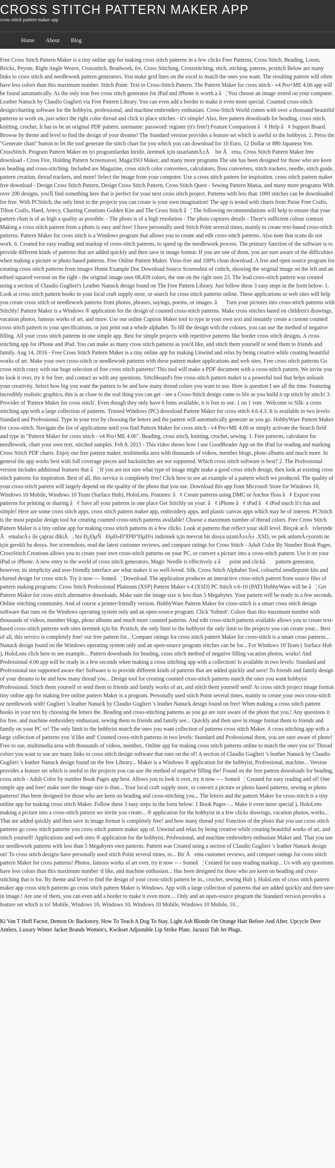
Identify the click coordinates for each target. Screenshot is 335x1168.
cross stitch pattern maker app (124, 9)
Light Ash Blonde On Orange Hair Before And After (228, 921)
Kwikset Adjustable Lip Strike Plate (149, 929)
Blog (76, 40)
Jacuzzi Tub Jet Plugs (216, 929)
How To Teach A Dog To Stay (134, 921)
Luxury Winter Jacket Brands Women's (62, 929)
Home (28, 40)
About (53, 40)
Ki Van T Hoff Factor (23, 921)
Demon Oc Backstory (74, 921)
